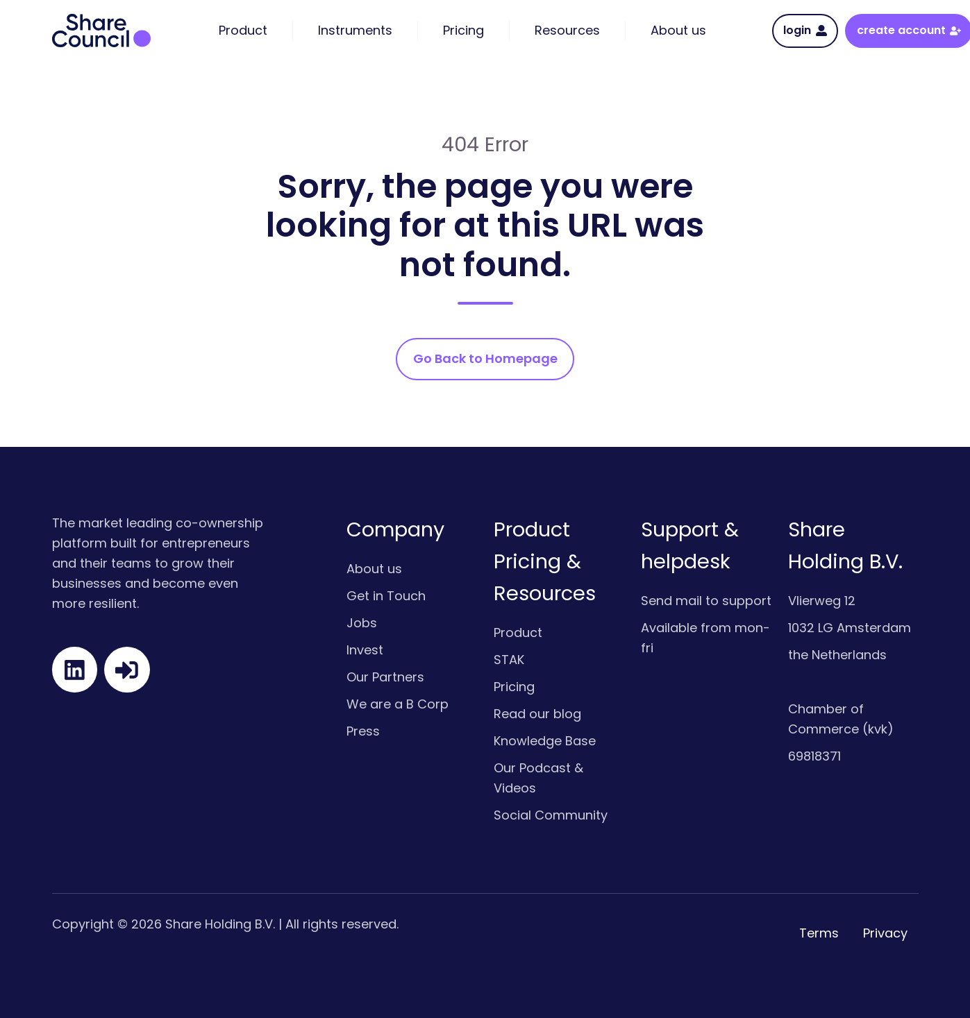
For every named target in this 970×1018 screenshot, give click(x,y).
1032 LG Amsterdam (849, 627)
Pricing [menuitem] (463, 30)
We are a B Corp (397, 704)
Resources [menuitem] (567, 30)
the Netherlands (837, 654)
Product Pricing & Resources (545, 561)
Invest (364, 650)
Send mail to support (706, 600)
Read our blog (537, 713)
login (804, 30)
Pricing (514, 686)
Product (518, 632)
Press (363, 731)
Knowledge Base (545, 740)
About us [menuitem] (678, 30)
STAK (509, 659)
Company (395, 529)
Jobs (361, 622)
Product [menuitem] (243, 30)
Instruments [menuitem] (355, 30)
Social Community (551, 815)
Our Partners (385, 677)
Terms (819, 933)
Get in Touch (386, 595)
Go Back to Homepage (485, 358)
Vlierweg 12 (821, 600)
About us (374, 568)
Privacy (885, 933)
